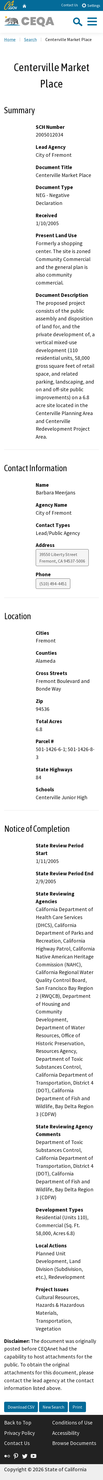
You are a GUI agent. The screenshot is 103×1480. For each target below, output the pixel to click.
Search (30, 39)
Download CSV (21, 1407)
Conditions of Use (72, 1422)
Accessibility (65, 1433)
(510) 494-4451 (53, 583)
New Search (53, 1407)
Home (10, 39)
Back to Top (17, 1422)
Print (77, 1407)
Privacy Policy (19, 1433)
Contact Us (69, 5)
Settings (91, 5)
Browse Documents (74, 1443)
